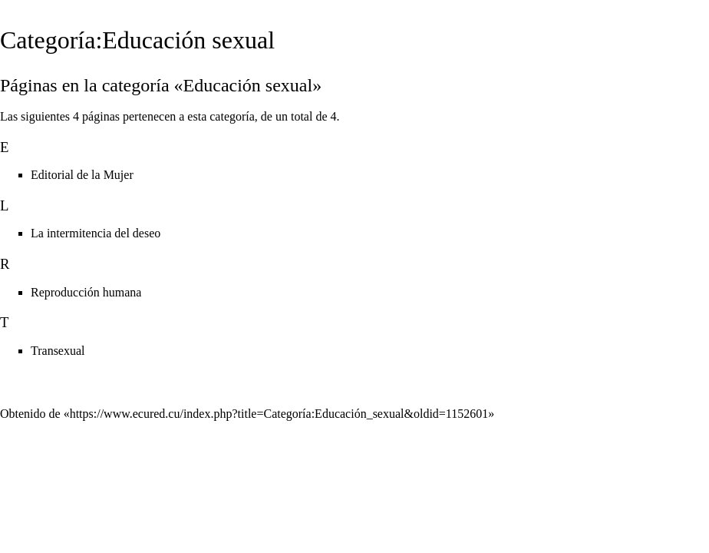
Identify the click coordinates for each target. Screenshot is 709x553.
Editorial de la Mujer (82, 174)
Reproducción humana (86, 292)
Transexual (58, 350)
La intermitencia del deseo (95, 233)
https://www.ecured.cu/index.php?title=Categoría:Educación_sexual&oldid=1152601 (279, 413)
